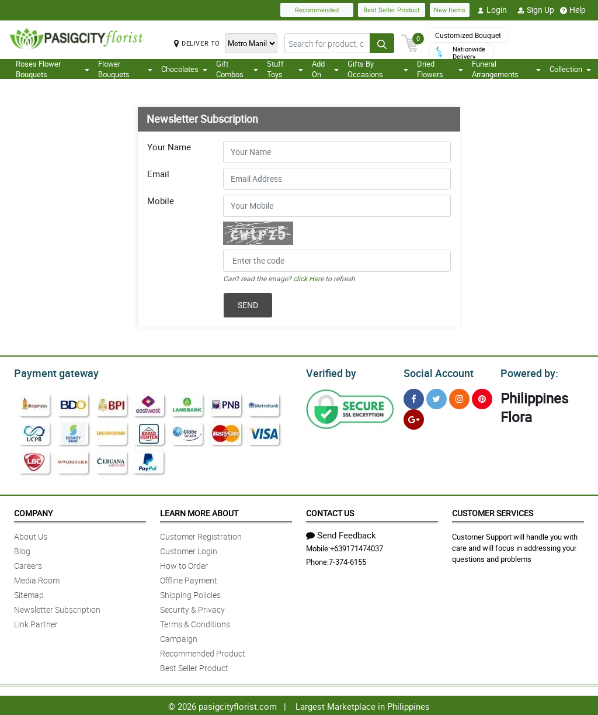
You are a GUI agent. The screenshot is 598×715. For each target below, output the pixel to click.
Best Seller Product (391, 9)
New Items (449, 9)
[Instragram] (459, 397)
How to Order (184, 563)
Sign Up (535, 10)
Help (573, 10)
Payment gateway (51, 372)
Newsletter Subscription (57, 607)
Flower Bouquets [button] (125, 69)
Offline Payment (188, 578)
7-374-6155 (347, 560)
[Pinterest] (482, 397)
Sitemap (29, 593)
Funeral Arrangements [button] (506, 69)
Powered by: (526, 372)
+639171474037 (356, 546)
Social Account (435, 372)
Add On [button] (325, 69)
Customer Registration (201, 534)
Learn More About (199, 511)
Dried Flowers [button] (440, 69)
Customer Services (492, 511)
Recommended (317, 9)
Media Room (37, 578)
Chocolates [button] (184, 69)
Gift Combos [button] (237, 69)
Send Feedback (341, 533)
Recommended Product (202, 651)
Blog (22, 549)
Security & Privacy (192, 607)
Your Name (169, 147)
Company (33, 511)
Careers (28, 563)
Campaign (178, 637)
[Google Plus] (414, 417)
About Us (30, 534)
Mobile (160, 200)
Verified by (329, 372)
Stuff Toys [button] (285, 69)
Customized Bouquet (468, 35)
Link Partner (36, 622)
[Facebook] (414, 397)
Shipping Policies (190, 593)
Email (158, 173)
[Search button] (382, 43)
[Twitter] (436, 397)
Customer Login (188, 549)
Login (492, 10)
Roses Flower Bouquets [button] (52, 69)
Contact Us (330, 511)
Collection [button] (570, 69)
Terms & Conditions (195, 622)
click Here (308, 278)
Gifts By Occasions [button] (378, 69)
